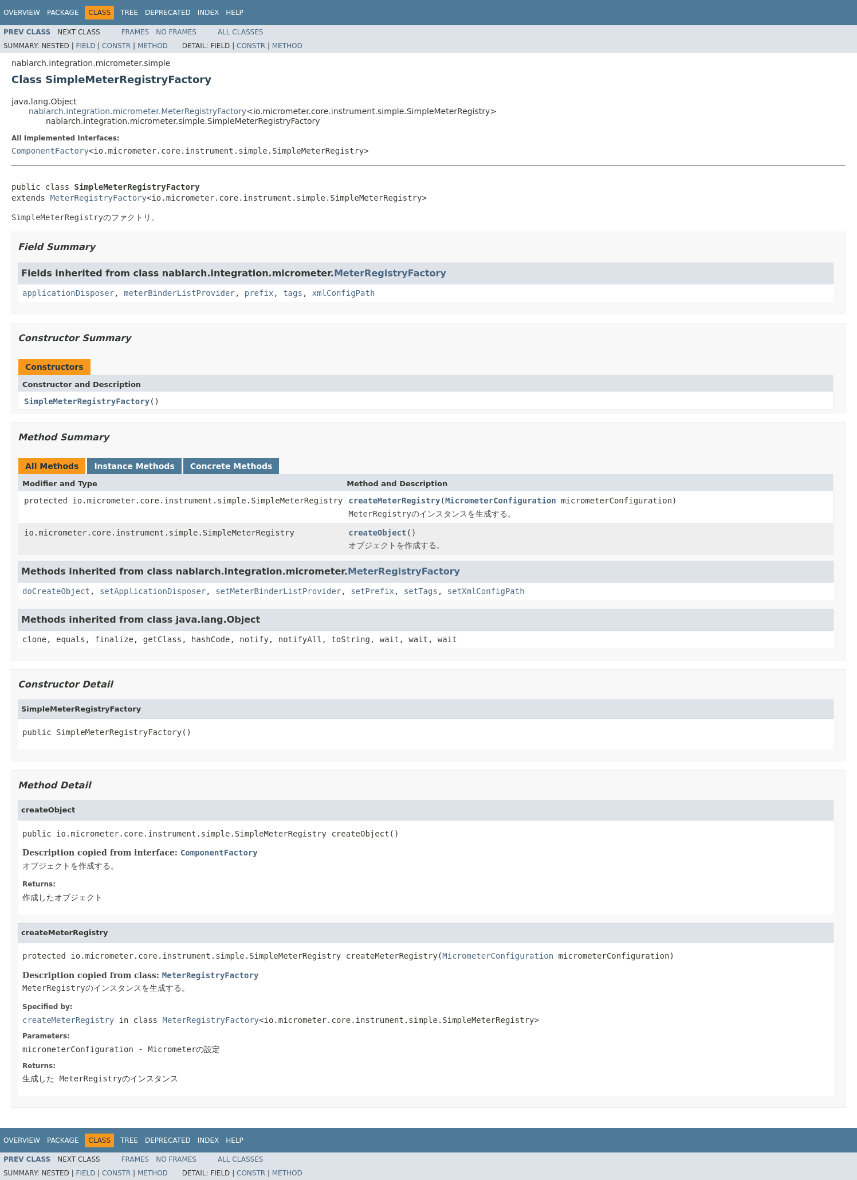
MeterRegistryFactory (98, 197)
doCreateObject (56, 591)
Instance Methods (134, 466)
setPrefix (372, 591)
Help (234, 13)
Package (62, 13)
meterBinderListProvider (179, 293)
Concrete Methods (231, 466)
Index (208, 13)
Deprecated (168, 13)
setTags (421, 591)
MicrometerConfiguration (500, 500)
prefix (259, 293)
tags (292, 293)
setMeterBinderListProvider (278, 591)
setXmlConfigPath (486, 591)
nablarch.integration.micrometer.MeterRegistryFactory (137, 111)
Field (85, 46)
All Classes (240, 32)
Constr (116, 46)
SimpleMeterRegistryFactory (87, 401)
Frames (135, 32)
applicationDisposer (68, 293)
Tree (129, 13)
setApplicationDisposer (153, 591)
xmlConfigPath (343, 293)
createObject (377, 532)
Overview (21, 13)
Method (152, 46)
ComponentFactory (50, 150)
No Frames (176, 32)
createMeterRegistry (394, 500)
